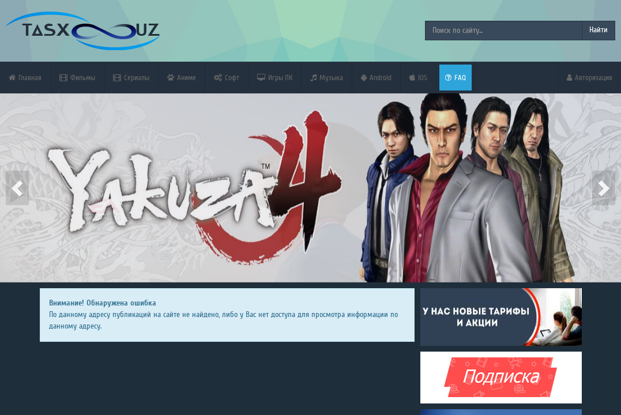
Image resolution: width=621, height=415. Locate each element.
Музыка (326, 77)
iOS (418, 77)
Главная (25, 77)
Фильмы (77, 77)
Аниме (181, 77)
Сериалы (131, 77)
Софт (226, 77)
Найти (598, 30)
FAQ (455, 77)
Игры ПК (274, 77)
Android (376, 77)
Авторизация (589, 77)
